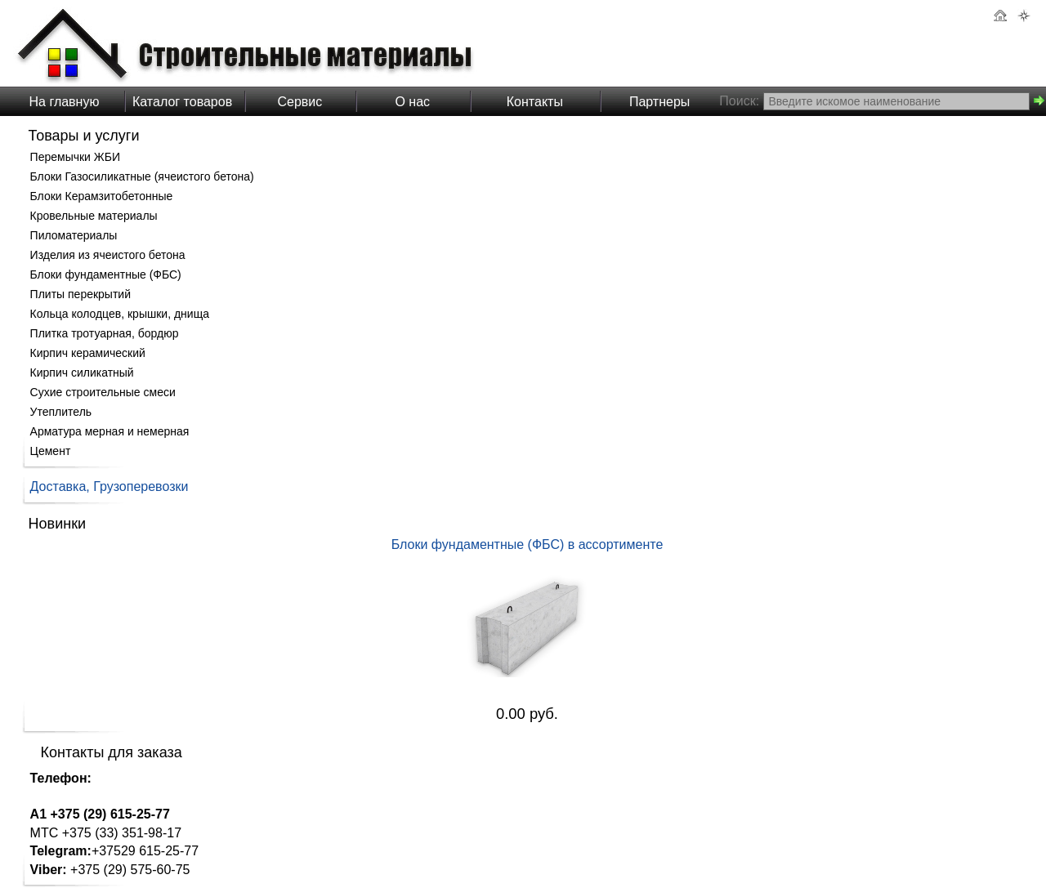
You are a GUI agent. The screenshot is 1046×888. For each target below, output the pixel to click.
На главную (64, 102)
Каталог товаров (182, 102)
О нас (412, 102)
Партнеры (659, 102)
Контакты (535, 102)
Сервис (299, 102)
